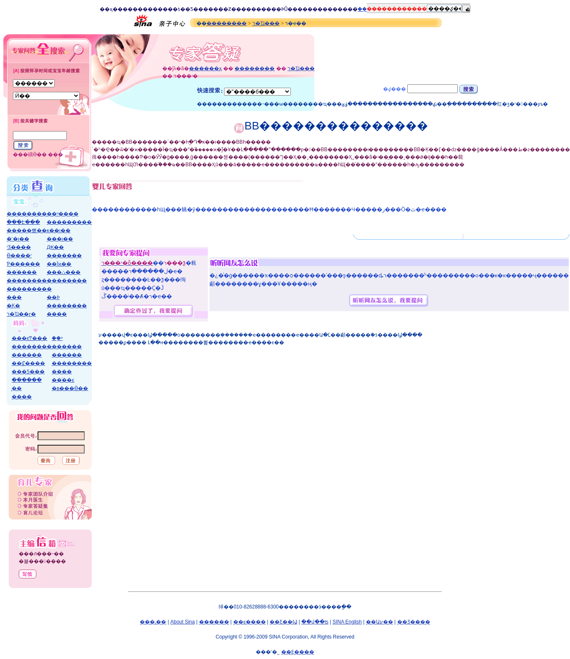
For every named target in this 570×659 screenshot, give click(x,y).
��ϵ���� (249, 622)
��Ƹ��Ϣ (283, 622)
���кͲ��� (29, 338)
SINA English (347, 622)
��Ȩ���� (297, 652)
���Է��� (23, 222)
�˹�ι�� (18, 239)
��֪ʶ (57, 338)
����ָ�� (27, 380)
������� (64, 256)
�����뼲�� (27, 230)
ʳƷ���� (19, 247)
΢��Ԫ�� (55, 247)
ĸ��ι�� (59, 230)
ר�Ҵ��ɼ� (21, 314)
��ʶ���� (62, 214)
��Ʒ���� (413, 622)
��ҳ (106, 9)
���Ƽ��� (28, 372)
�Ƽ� (191, 9)
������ (67, 347)
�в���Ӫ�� (70, 388)
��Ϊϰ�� (59, 264)
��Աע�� (379, 622)
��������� (69, 222)
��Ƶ (224, 9)
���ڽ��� (64, 272)
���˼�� (153, 622)
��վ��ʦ (314, 622)
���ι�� (60, 239)
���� (123, 9)
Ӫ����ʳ (19, 256)
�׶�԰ (49, 289)
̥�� (17, 388)
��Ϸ (277, 9)
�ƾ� (179, 9)
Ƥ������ (23, 264)
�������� (227, 23)
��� (14, 297)
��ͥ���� (22, 272)
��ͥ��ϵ (63, 380)
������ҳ (205, 68)
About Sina (182, 622)
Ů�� (291, 9)
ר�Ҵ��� (266, 23)
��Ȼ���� (28, 363)
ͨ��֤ (362, 9)
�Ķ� (13, 306)
